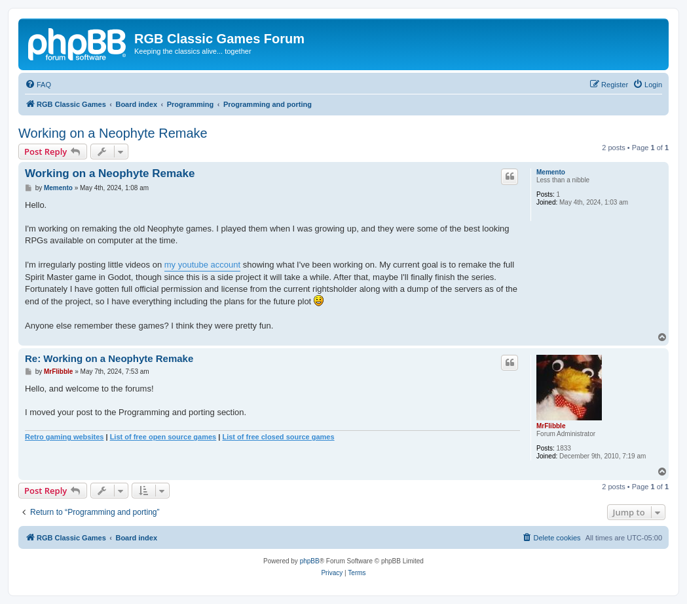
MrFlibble (550, 426)
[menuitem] (38, 84)
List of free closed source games (278, 437)
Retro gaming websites (64, 437)
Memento (550, 172)
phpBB (310, 561)
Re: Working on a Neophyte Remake (109, 358)
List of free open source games (163, 437)
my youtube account (202, 265)
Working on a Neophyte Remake (113, 133)
